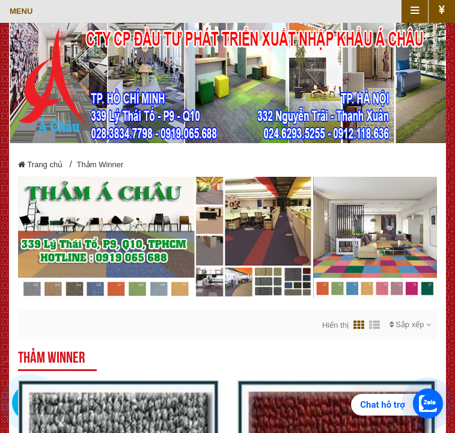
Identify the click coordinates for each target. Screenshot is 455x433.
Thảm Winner (100, 164)
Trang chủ (40, 164)
